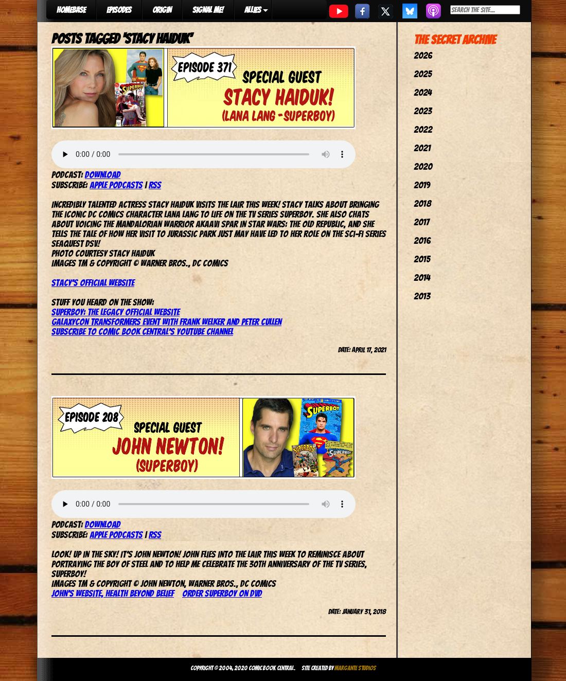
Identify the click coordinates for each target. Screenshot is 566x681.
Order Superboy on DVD (222, 593)
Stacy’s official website (92, 283)
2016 (422, 240)
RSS (155, 185)
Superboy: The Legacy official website (115, 312)
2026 (423, 55)
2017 (421, 222)
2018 (422, 203)
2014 (422, 277)
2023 (423, 111)
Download (102, 175)
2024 (423, 92)
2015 (422, 259)
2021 (422, 148)
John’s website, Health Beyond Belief (112, 593)
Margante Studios (355, 668)
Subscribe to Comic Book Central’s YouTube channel (142, 331)
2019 (422, 185)
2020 (423, 166)
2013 (422, 296)
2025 (423, 74)
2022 (423, 129)
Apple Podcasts (116, 185)
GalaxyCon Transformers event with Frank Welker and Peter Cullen (166, 322)
